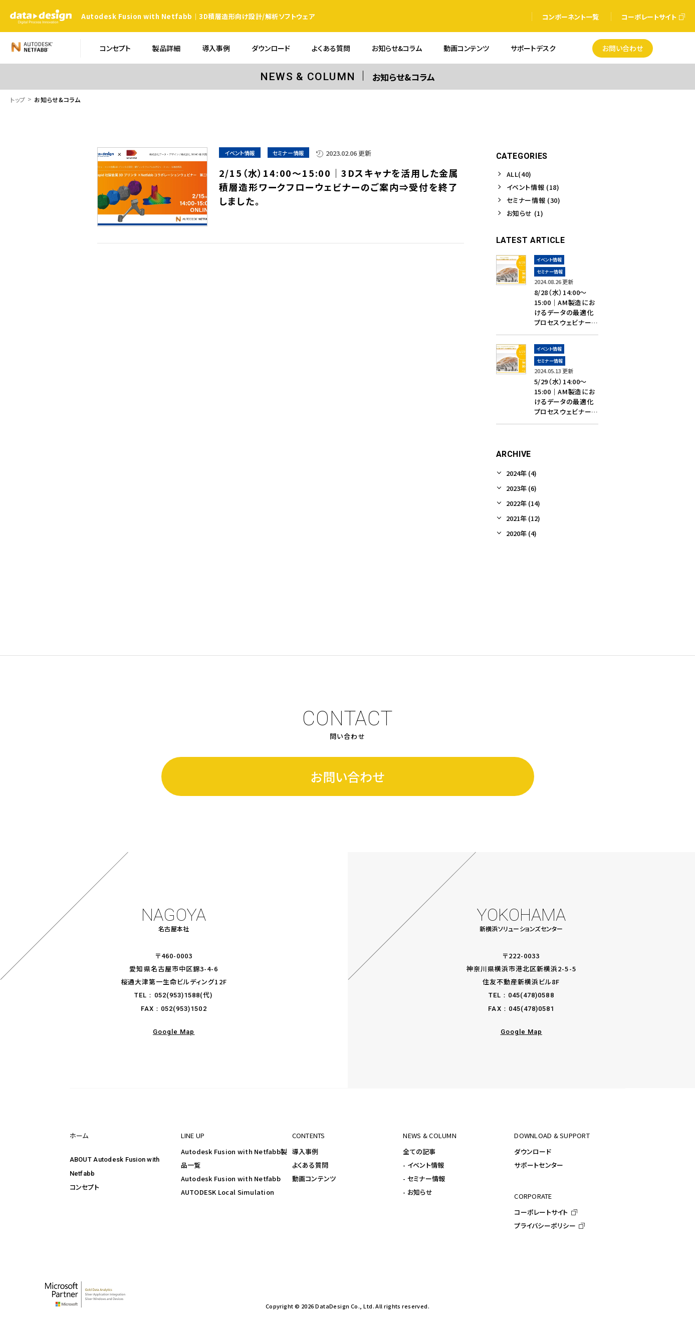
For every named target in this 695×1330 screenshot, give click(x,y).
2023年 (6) (521, 488)
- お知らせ (417, 1192)
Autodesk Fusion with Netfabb (231, 1178)
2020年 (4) (521, 533)
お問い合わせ (347, 776)
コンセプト (84, 1187)
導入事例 (305, 1151)
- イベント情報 (423, 1165)
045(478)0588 (531, 995)
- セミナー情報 (424, 1178)
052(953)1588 (177, 995)
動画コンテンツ (314, 1178)
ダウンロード (532, 1151)
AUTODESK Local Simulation (228, 1192)
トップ (18, 99)
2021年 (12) (523, 518)
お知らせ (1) (525, 213)
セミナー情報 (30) (534, 200)
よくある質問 (310, 1165)
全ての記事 (419, 1151)
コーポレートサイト (541, 1212)
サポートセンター (538, 1165)
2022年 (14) (523, 503)
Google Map (173, 1031)
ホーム (79, 1135)
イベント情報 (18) (533, 187)
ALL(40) (519, 174)
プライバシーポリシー (545, 1225)
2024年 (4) (521, 473)
